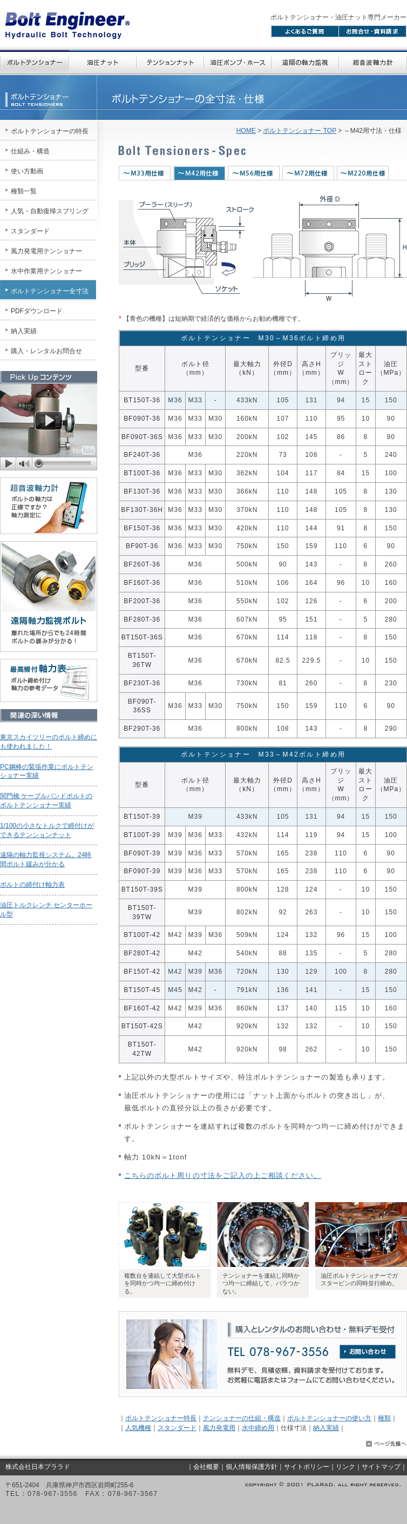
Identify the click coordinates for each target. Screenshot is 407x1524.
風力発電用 (219, 1428)
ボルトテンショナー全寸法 (50, 291)
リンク (345, 1467)
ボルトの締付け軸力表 (32, 884)
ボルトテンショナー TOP (299, 130)
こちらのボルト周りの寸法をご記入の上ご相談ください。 (222, 1175)
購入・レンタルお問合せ (46, 351)
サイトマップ (381, 1467)
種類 (384, 1418)
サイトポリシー (306, 1467)
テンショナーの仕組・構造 (242, 1418)
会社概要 (206, 1467)
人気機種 (138, 1428)
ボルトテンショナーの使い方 (329, 1418)
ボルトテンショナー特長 (160, 1418)
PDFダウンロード (37, 311)
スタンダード (177, 1428)
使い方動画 (27, 171)
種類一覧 (24, 191)
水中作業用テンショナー (46, 271)
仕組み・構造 (30, 151)
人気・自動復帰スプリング (50, 211)
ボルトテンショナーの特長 (50, 131)
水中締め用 (258, 1428)
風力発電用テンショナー (46, 251)
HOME (246, 130)
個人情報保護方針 (251, 1467)
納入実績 (326, 1428)
